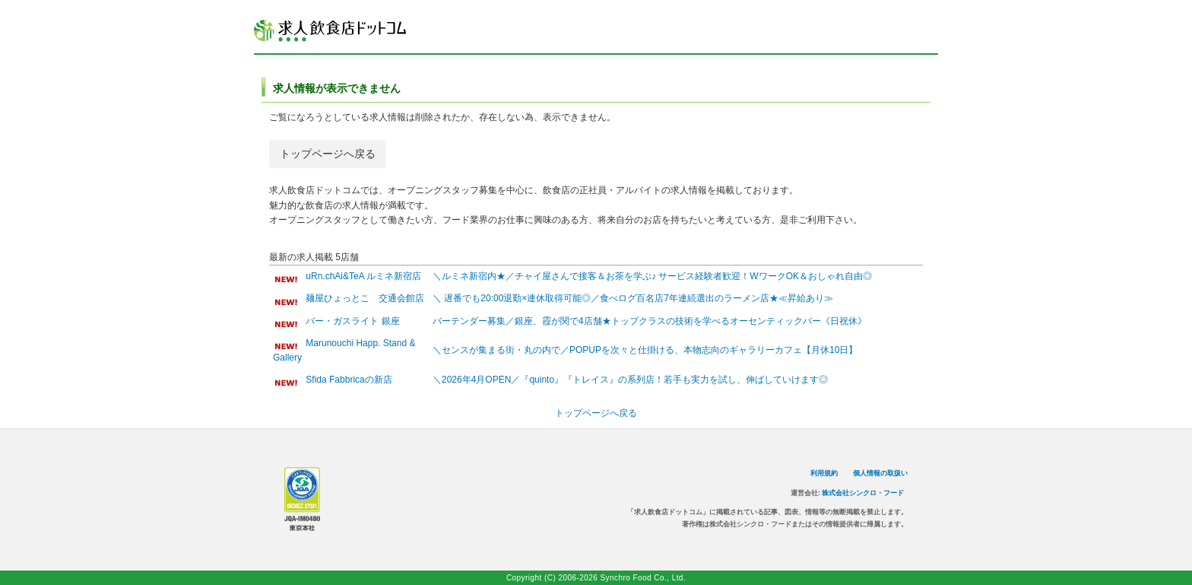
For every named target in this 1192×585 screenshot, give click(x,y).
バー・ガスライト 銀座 (352, 321)
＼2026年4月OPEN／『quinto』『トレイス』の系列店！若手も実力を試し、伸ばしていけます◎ (630, 379)
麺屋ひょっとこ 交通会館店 (365, 298)
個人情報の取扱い (880, 473)
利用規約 (824, 473)
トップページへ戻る (328, 154)
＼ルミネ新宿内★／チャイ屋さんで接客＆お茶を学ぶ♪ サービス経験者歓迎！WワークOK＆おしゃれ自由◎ (652, 276)
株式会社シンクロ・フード (863, 493)
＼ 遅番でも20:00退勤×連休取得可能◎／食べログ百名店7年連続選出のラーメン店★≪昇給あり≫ (633, 298)
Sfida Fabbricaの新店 (349, 379)
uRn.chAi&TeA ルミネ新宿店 (363, 276)
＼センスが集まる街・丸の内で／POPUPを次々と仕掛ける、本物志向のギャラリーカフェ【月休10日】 (645, 350)
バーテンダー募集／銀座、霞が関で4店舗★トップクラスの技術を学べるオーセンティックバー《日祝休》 (650, 321)
